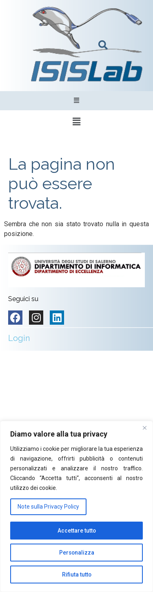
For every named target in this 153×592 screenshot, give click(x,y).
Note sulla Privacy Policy (48, 506)
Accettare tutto (76, 530)
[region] (76, 506)
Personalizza (77, 552)
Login (19, 338)
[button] (77, 100)
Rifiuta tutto (76, 574)
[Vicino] (144, 428)
